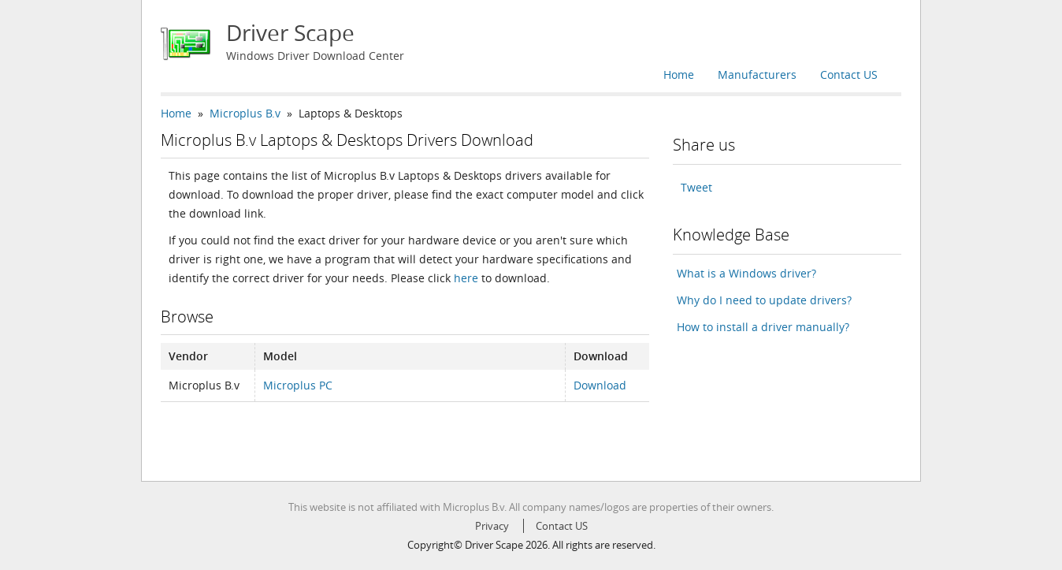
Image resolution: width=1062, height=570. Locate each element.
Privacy (492, 526)
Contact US (849, 74)
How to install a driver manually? (763, 326)
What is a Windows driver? (746, 273)
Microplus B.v (245, 113)
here (466, 277)
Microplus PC (297, 385)
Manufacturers (757, 74)
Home (678, 74)
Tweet (696, 187)
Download (600, 385)
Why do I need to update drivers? (764, 299)
